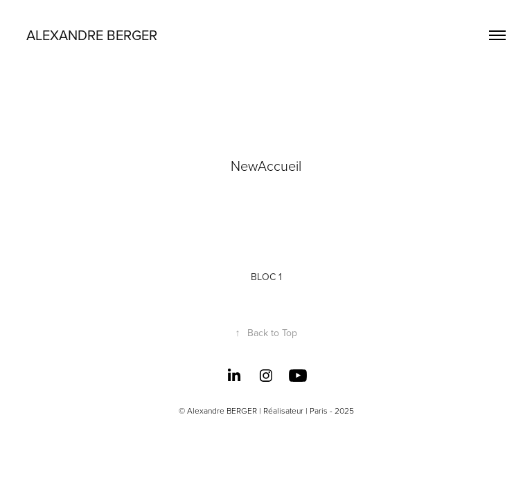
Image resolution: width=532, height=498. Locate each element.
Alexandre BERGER (91, 35)
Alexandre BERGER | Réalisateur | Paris (257, 410)
